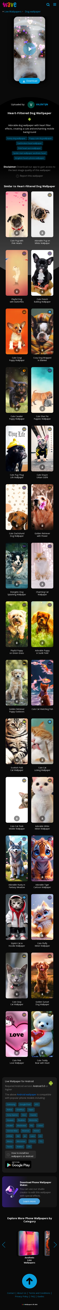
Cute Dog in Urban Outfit (42, 476)
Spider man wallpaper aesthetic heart (29, 153)
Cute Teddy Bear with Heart (42, 1061)
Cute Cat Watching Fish (42, 709)
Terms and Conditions (39, 1293)
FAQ (33, 1296)
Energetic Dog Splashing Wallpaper (17, 593)
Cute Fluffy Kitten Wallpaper (42, 944)
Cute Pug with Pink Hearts (16, 241)
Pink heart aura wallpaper (29, 148)
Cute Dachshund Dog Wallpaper (16, 534)
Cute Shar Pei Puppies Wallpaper (42, 417)
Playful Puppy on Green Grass (17, 651)
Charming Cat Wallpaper (42, 593)
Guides (40, 1296)
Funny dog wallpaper (16, 138)
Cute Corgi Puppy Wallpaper (17, 359)
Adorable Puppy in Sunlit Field (42, 651)
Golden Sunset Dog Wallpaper (42, 1003)
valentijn (37, 104)
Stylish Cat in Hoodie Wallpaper (17, 944)
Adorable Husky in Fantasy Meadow (17, 886)
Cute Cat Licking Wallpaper (42, 768)
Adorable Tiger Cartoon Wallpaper (42, 886)
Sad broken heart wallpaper (29, 143)
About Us (21, 1293)
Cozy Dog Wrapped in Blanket (42, 359)
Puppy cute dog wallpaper (40, 138)
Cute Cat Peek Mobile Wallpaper (17, 827)
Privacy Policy (21, 1296)
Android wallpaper (26, 1094)
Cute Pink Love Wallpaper (17, 1061)
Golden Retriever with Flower (42, 534)
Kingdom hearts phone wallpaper (29, 158)
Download (29, 81)
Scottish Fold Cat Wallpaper (16, 768)
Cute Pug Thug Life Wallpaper (17, 476)
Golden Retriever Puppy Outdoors (17, 710)
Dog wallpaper (33, 11)
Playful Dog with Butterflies (17, 300)
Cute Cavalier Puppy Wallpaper (17, 417)
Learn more (29, 1201)
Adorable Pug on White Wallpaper (42, 241)
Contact (11, 1293)
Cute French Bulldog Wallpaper (42, 300)
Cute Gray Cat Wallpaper (16, 1003)
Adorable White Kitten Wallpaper (42, 827)
